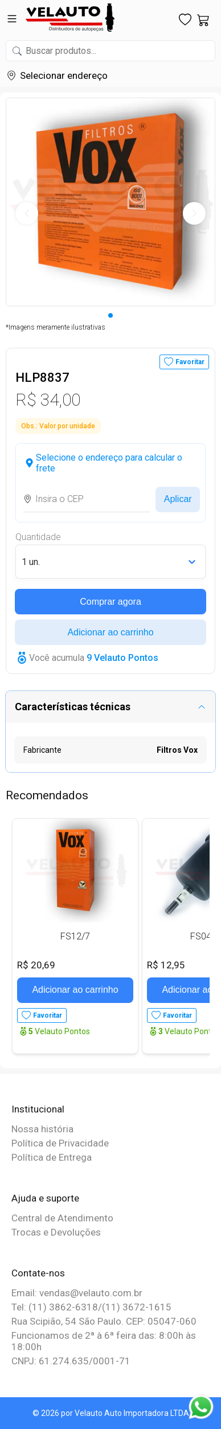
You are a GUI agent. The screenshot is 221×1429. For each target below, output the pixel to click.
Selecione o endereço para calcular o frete (109, 463)
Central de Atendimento (62, 1218)
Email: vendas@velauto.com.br (76, 1293)
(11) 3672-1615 (136, 1307)
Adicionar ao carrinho (110, 632)
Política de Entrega (51, 1157)
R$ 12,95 (166, 965)
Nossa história (42, 1129)
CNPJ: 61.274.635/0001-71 (70, 1361)
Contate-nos (38, 1273)
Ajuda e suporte (45, 1198)
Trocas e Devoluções (56, 1232)
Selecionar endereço (64, 75)
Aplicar (178, 499)
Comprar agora (110, 601)
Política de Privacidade (60, 1143)
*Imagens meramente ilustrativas (55, 327)
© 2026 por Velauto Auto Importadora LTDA (110, 1413)
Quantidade (38, 537)
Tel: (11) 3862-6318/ (56, 1307)
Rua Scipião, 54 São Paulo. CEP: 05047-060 (104, 1321)
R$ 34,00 (47, 400)
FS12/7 (75, 936)
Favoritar (189, 362)
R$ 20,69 (36, 965)
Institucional (37, 1109)
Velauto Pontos (59, 1031)
